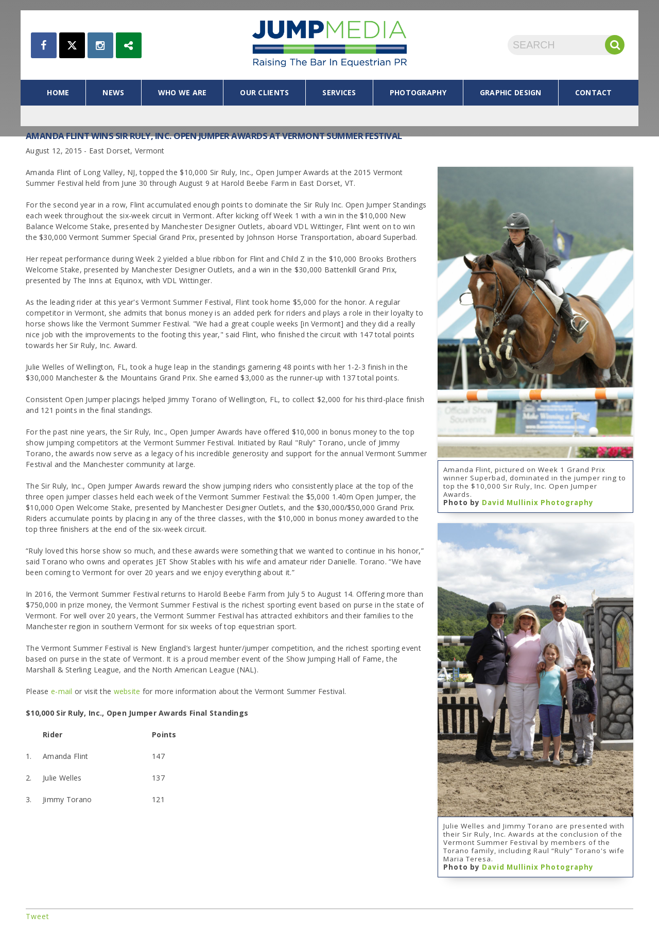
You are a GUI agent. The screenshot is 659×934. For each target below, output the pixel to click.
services (339, 92)
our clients (264, 92)
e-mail (62, 691)
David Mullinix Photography (538, 502)
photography (418, 92)
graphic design (511, 92)
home (58, 92)
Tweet (37, 916)
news (113, 92)
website (127, 691)
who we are (182, 92)
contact (593, 92)
